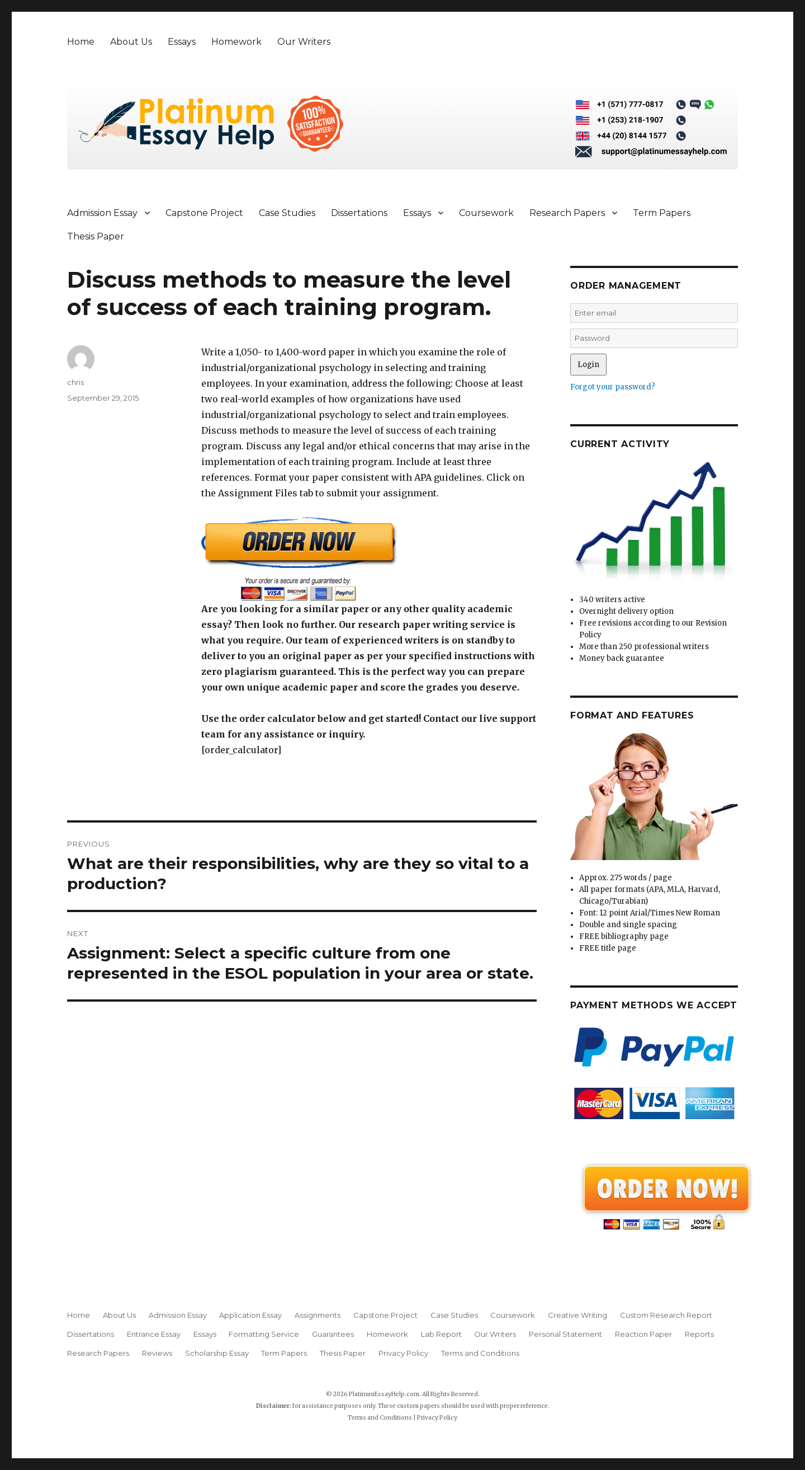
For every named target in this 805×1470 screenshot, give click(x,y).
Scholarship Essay (217, 1353)
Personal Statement (565, 1334)
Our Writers (303, 41)
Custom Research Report (666, 1315)
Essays (182, 41)
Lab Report (441, 1334)
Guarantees (333, 1334)
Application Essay (250, 1315)
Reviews (157, 1353)
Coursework (486, 213)
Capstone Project (204, 213)
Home (80, 41)
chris (75, 382)
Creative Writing (577, 1315)
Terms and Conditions (480, 1353)
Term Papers (661, 213)
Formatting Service (264, 1334)
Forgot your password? (612, 387)
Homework (236, 41)
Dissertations (359, 213)
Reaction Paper (643, 1334)
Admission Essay (102, 213)
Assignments (317, 1315)
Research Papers (567, 213)
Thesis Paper (95, 236)
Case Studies (287, 213)
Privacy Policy (403, 1353)
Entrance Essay (154, 1334)
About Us (131, 41)
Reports (699, 1334)
